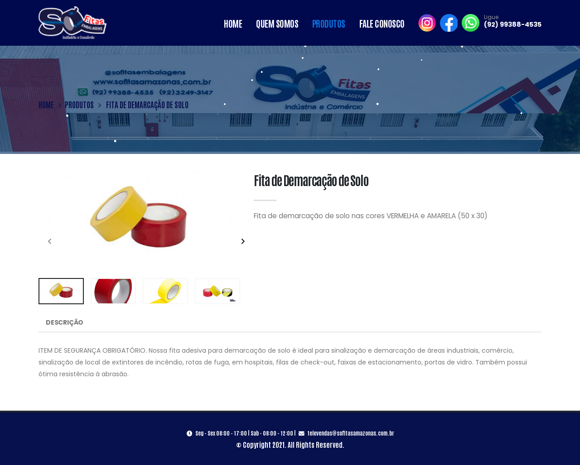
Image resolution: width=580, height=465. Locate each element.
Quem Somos (277, 23)
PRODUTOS (79, 104)
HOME (46, 104)
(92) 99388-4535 (512, 24)
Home (233, 23)
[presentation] (49, 242)
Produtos (328, 23)
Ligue (491, 17)
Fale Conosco (382, 23)
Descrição (64, 322)
